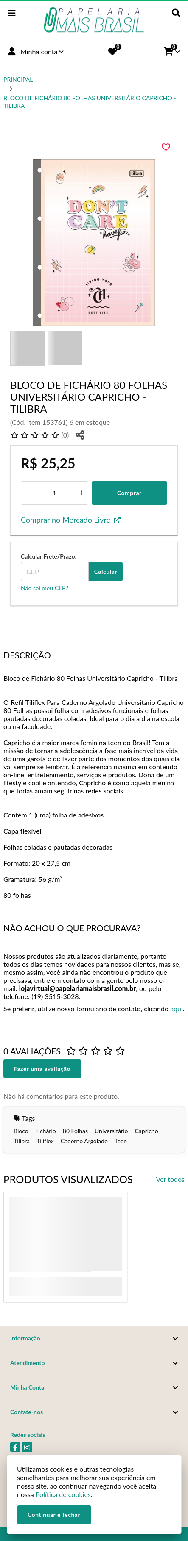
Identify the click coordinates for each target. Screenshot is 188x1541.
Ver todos (170, 1179)
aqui (176, 1008)
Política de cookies (63, 1494)
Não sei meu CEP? (44, 588)
